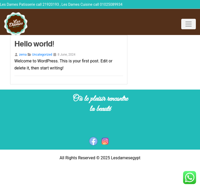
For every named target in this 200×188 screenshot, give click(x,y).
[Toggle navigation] (188, 24)
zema (23, 54)
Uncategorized (42, 54)
